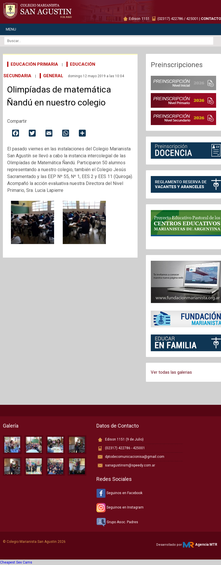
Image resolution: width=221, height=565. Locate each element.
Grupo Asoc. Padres (117, 522)
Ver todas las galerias (171, 372)
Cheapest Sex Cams (16, 562)
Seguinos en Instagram (120, 507)
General (53, 75)
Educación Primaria (34, 64)
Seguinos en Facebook (119, 493)
